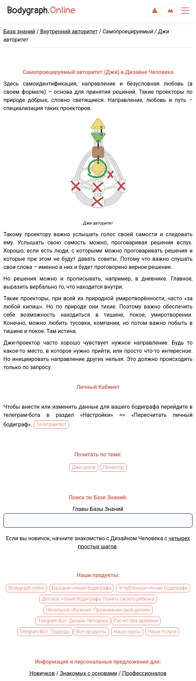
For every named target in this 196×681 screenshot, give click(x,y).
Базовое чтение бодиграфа (81, 588)
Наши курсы (127, 632)
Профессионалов (144, 673)
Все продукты (91, 632)
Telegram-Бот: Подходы (44, 632)
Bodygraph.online (26, 588)
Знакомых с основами (88, 673)
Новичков (42, 673)
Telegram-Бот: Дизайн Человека (73, 621)
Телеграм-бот (51, 424)
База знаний (19, 31)
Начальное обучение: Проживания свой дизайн (98, 610)
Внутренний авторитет (68, 31)
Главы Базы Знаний (98, 509)
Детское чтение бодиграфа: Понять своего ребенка (98, 599)
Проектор (113, 467)
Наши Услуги (162, 632)
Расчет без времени (136, 621)
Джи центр (84, 467)
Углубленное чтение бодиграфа (153, 588)
